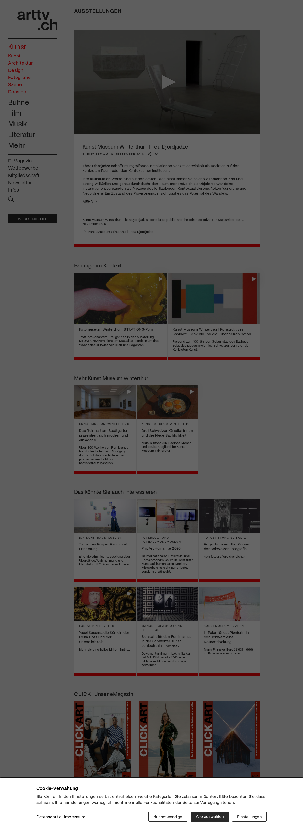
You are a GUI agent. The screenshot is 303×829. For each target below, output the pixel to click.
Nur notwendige (166, 816)
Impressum (74, 816)
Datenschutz (48, 816)
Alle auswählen (209, 816)
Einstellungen (249, 816)
